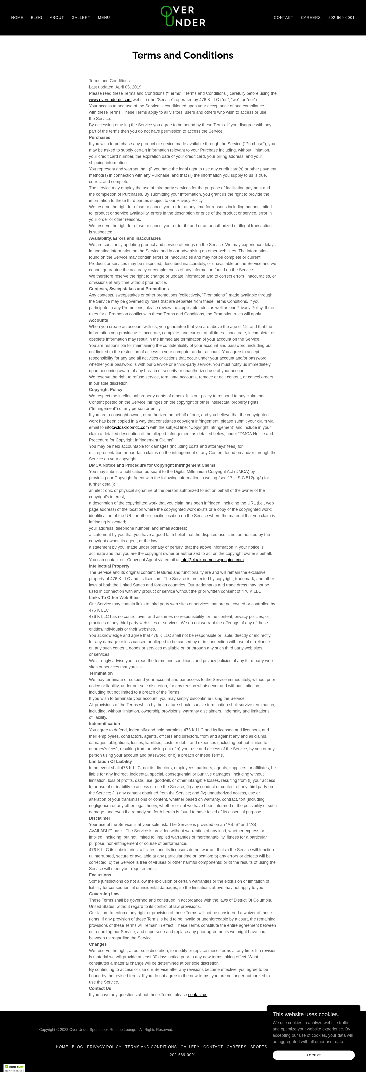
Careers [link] (311, 18)
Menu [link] (104, 18)
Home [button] (62, 1047)
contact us (197, 994)
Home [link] (17, 18)
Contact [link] (283, 18)
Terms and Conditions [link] (151, 1047)
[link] (183, 17)
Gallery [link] (80, 18)
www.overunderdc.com (110, 99)
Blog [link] (36, 18)
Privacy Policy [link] (104, 1047)
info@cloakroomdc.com (127, 427)
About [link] (57, 18)
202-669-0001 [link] (341, 18)
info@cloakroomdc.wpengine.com (212, 559)
